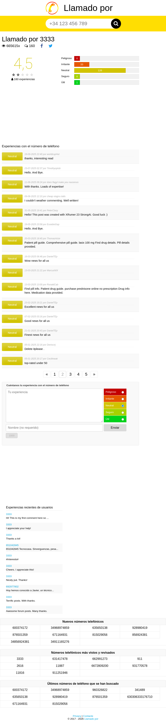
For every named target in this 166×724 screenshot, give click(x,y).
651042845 (12, 545)
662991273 (99, 658)
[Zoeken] (116, 24)
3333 (9, 514)
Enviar (115, 427)
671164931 (59, 634)
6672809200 (100, 665)
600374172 (20, 627)
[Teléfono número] (81, 24)
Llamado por (88, 8)
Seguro (110, 412)
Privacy (77, 716)
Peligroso (111, 391)
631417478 (59, 658)
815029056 (99, 634)
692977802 (12, 586)
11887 (60, 665)
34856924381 (20, 641)
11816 (20, 672)
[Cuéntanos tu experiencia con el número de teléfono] (54, 405)
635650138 (99, 627)
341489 (140, 689)
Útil (107, 419)
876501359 (20, 634)
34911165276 (60, 641)
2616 (20, 665)
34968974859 (60, 627)
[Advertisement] (70, 115)
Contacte (88, 716)
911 (139, 658)
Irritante (110, 398)
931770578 (139, 665)
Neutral (110, 405)
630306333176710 (139, 696)
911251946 (59, 672)
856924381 (139, 634)
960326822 (99, 689)
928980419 (139, 627)
